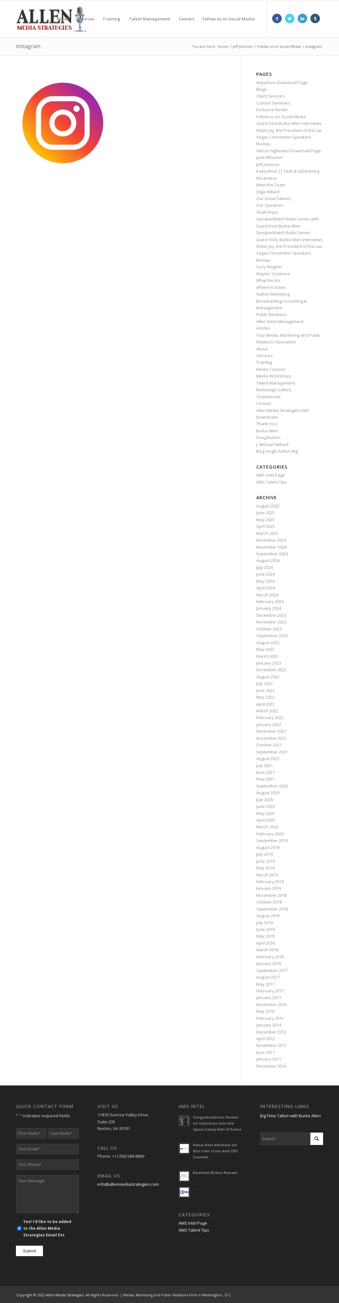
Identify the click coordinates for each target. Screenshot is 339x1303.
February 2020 (270, 834)
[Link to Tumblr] (315, 18)
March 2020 (267, 827)
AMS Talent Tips (271, 482)
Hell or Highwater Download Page (288, 151)
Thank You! (267, 424)
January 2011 (268, 1059)
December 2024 (271, 540)
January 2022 (268, 724)
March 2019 (267, 875)
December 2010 (271, 1066)
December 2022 (271, 670)
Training (264, 362)
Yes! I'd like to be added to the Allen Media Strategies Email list (47, 1228)
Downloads (267, 417)
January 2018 (268, 963)
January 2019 (268, 888)
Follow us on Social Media (281, 116)
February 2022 (270, 717)
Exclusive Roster (272, 109)
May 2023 (265, 649)
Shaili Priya (267, 212)
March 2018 (267, 950)
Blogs (261, 89)
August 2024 (267, 560)
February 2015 (270, 1018)
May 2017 (265, 984)
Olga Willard (267, 192)
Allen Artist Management (279, 321)
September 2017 (272, 970)
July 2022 (264, 683)
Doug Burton (268, 437)
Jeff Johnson (267, 164)
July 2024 (264, 567)
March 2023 (267, 656)
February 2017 (270, 991)
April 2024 (265, 588)
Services (264, 355)
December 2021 (271, 731)
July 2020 (264, 800)
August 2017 (267, 977)
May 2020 (265, 813)
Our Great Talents (273, 198)
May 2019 (265, 868)
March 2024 (267, 595)
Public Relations (271, 314)
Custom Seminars (273, 103)
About (262, 349)
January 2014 (268, 1025)
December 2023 (271, 615)
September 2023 (272, 635)
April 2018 (265, 943)
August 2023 (267, 642)
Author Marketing (273, 294)
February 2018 (270, 957)
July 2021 (264, 765)
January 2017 (268, 997)
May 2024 (265, 581)
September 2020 (272, 786)
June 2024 (265, 574)
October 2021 (269, 745)
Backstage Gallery (273, 389)
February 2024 (270, 601)
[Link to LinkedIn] (302, 18)
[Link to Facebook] (277, 18)
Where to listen (271, 287)
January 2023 (268, 663)
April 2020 (265, 820)
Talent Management (275, 383)
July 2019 (264, 854)
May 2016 (265, 1011)
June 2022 (265, 690)
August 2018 (267, 915)
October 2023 (269, 629)
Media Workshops (274, 376)
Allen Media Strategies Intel (282, 410)
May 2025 (265, 519)
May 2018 (265, 936)
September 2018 (272, 909)
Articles (263, 328)
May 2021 (265, 779)
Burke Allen (267, 431)
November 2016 (271, 1004)
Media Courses (271, 369)
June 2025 (265, 512)
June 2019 (265, 861)
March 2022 (267, 711)
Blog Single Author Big (277, 451)
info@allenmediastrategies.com (128, 1184)
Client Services (270, 96)
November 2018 (271, 895)
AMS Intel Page (270, 475)
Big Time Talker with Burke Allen (290, 1116)
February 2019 (270, 881)
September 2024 (272, 554)
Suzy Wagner (269, 267)
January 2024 (268, 608)
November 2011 (271, 1045)
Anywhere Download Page (281, 82)
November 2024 (271, 547)
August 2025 (267, 506)
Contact (263, 403)
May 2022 (265, 697)
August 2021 (267, 758)
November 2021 (271, 738)
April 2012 (265, 1038)
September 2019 (272, 840)
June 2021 (265, 772)
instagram (28, 46)
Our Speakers (269, 205)
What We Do (268, 280)
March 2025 (267, 533)
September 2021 (272, 752)
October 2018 (269, 902)
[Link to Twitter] (289, 18)
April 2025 (265, 526)
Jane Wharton (269, 157)
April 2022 (265, 704)
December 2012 (271, 1032)
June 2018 (265, 929)
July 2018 (264, 922)
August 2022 (267, 677)
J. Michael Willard (272, 444)
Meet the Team (270, 185)
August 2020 (267, 792)
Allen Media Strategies (65, 1294)
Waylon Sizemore (273, 274)
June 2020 (265, 806)
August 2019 (267, 847)
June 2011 (265, 1052)
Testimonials (268, 397)
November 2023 (271, 622)
